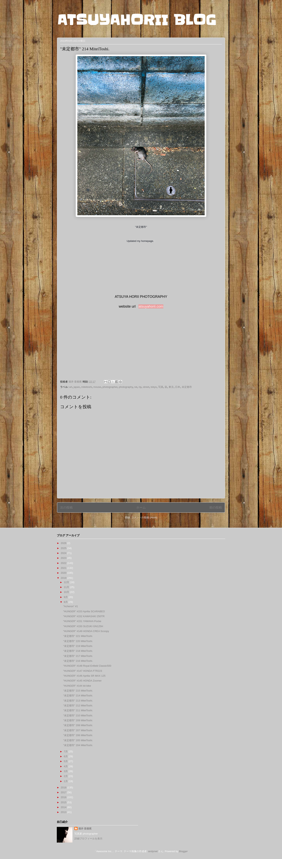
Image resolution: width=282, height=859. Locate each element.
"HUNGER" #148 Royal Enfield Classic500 (87, 665)
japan (77, 386)
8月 (66, 602)
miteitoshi (86, 386)
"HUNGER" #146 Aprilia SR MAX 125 (84, 675)
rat (135, 386)
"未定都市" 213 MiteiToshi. (78, 700)
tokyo (154, 386)
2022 (64, 563)
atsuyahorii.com (150, 306)
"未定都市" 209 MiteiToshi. (78, 720)
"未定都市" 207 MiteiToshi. (78, 730)
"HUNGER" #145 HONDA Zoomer (82, 680)
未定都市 (187, 386)
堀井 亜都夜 (85, 828)
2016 (64, 797)
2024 (64, 553)
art (70, 386)
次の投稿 (66, 507)
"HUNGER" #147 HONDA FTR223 (82, 670)
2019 (64, 577)
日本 (177, 386)
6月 (66, 756)
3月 (66, 771)
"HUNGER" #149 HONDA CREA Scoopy (86, 631)
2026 (64, 543)
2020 (64, 572)
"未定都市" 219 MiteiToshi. (78, 646)
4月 (66, 766)
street (146, 386)
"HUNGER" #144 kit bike (77, 685)
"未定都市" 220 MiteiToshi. (78, 641)
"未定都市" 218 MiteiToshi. (78, 650)
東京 (171, 386)
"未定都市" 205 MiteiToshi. (78, 740)
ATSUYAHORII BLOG (136, 20)
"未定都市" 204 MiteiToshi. (78, 745)
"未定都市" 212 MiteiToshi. (78, 705)
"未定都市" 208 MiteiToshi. (78, 725)
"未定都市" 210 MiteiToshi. (78, 715)
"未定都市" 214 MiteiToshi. (78, 695)
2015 (64, 802)
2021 (64, 567)
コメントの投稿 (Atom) (144, 517)
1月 (66, 781)
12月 (67, 582)
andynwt (152, 851)
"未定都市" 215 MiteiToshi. (78, 690)
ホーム (141, 507)
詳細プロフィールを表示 (88, 838)
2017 (64, 792)
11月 (67, 587)
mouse (97, 386)
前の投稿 (215, 507)
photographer (110, 386)
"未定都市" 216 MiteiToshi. (78, 660)
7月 (66, 751)
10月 (67, 592)
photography (126, 386)
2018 (64, 787)
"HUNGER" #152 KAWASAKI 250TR (83, 616)
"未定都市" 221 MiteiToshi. (78, 636)
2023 (64, 557)
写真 (160, 386)
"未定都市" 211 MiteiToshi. (78, 710)
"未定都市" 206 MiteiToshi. (78, 735)
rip (140, 386)
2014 (64, 807)
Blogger (183, 851)
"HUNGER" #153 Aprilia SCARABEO (84, 611)
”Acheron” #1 (70, 606)
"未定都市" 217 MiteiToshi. (78, 656)
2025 (64, 548)
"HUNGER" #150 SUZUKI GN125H (83, 626)
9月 (66, 597)
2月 (66, 776)
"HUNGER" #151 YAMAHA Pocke (82, 621)
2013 (64, 812)
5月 (66, 761)
